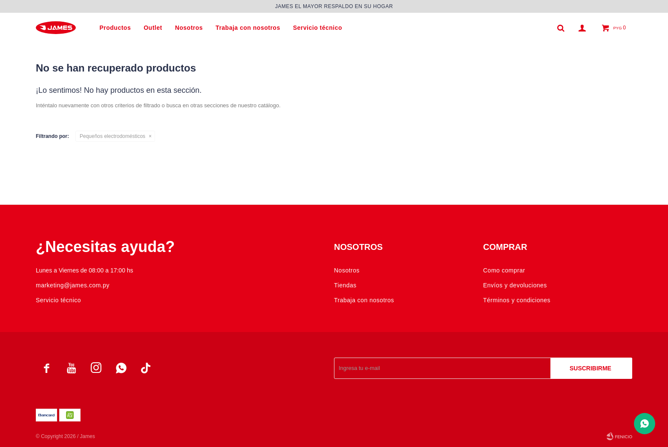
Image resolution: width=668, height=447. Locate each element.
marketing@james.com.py (72, 285)
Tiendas (345, 285)
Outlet (153, 27)
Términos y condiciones (516, 300)
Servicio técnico (317, 27)
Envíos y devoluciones (515, 285)
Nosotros (189, 27)
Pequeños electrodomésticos (112, 136)
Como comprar (504, 270)
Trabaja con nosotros (248, 27)
